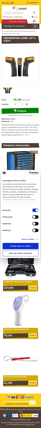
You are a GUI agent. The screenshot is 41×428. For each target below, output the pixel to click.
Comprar (20, 110)
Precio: (4, 100)
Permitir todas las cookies (20, 246)
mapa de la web (29, 424)
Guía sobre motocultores (18, 419)
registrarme (18, 17)
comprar (32, 287)
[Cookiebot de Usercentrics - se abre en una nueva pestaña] (29, 173)
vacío (34, 17)
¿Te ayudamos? (33, 3)
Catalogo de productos (21, 26)
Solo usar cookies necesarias (20, 253)
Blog (28, 419)
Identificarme (7, 17)
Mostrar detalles (28, 239)
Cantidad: (5, 104)
